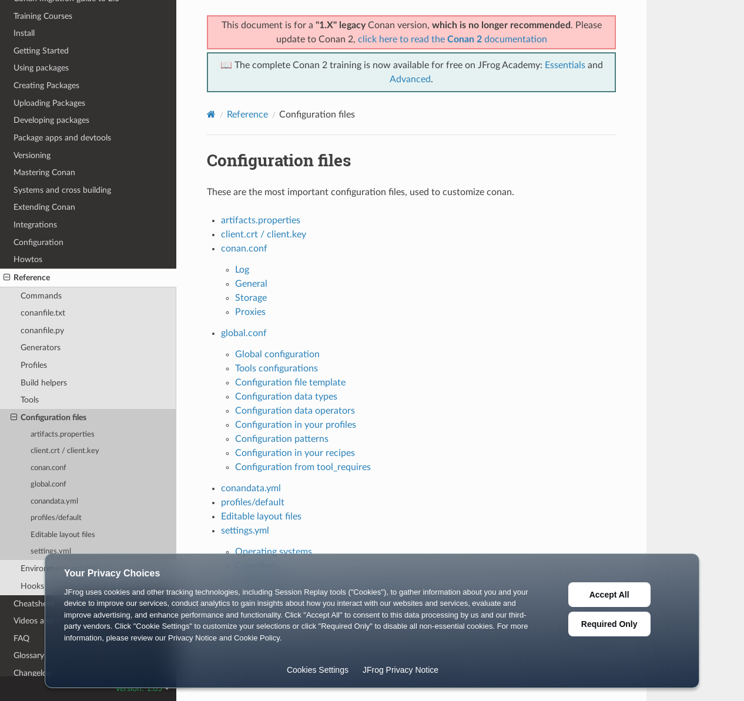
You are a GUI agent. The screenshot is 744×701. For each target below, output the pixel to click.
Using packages (41, 67)
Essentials (565, 65)
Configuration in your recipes (295, 453)
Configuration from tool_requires (303, 467)
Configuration (38, 242)
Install (24, 33)
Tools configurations (276, 368)
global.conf (48, 484)
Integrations (35, 224)
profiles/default (56, 518)
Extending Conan (44, 207)
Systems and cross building (62, 190)
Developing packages (51, 120)
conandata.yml (54, 501)
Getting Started (41, 50)
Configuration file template (290, 382)
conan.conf (48, 468)
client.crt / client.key (65, 451)
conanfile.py (42, 330)
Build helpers (44, 382)
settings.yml (51, 551)
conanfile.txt (43, 312)
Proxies (250, 312)
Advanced (410, 79)
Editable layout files (63, 535)
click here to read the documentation (452, 39)
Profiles (34, 365)
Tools (30, 399)
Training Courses (43, 16)
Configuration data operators (295, 410)
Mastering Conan (44, 172)
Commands (41, 295)
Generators (41, 347)
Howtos (28, 259)
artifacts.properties (63, 434)
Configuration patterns (282, 439)
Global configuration (277, 354)
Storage (251, 298)
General (251, 284)
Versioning (32, 155)
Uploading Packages (49, 103)
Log (242, 269)
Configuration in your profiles (295, 425)
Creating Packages (46, 85)
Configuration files (48, 417)
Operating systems (273, 551)
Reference (27, 278)
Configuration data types (286, 396)
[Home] (211, 114)
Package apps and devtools (62, 137)
